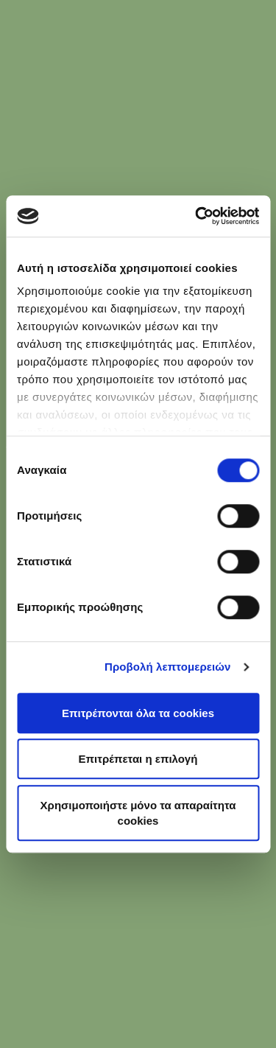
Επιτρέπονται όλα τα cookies (138, 713)
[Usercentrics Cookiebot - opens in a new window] (196, 216)
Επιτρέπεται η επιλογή (138, 758)
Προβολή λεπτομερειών (168, 666)
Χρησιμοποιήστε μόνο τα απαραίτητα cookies (138, 813)
